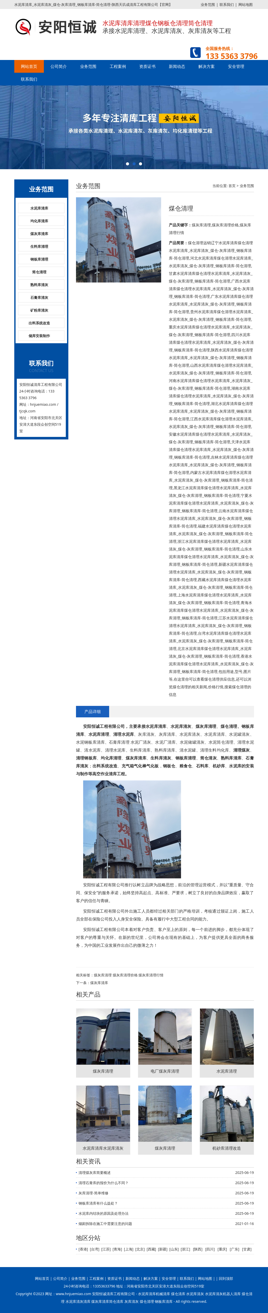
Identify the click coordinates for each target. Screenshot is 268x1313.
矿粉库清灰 (39, 310)
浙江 (185, 1249)
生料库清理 (39, 246)
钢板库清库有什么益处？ (98, 1203)
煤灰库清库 (39, 233)
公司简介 (58, 66)
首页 (232, 185)
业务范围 (208, 4)
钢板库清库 (164, 1301)
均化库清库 (39, 220)
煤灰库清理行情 (150, 975)
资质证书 (147, 66)
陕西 (197, 1249)
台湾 (94, 1249)
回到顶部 (225, 1278)
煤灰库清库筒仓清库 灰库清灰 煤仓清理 (122, 1301)
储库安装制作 (39, 335)
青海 (117, 1249)
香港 (83, 1249)
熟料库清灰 (39, 284)
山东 (174, 1249)
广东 (234, 1249)
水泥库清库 (39, 208)
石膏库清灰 (39, 297)
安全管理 (236, 66)
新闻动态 (177, 66)
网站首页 (29, 66)
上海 (128, 1249)
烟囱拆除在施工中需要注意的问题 (105, 1223)
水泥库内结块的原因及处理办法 (104, 1213)
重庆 (222, 1249)
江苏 (106, 1249)
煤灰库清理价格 (125, 975)
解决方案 (206, 66)
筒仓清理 (39, 271)
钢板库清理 (39, 259)
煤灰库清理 (103, 975)
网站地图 (245, 4)
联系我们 (227, 4)
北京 (140, 1249)
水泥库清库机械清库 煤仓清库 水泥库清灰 (171, 1293)
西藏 (151, 1249)
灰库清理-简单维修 (93, 1193)
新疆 (162, 1249)
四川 (209, 1249)
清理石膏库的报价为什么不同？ (104, 1182)
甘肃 (246, 1249)
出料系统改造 (39, 323)
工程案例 (118, 66)
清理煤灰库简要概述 (95, 1172)
